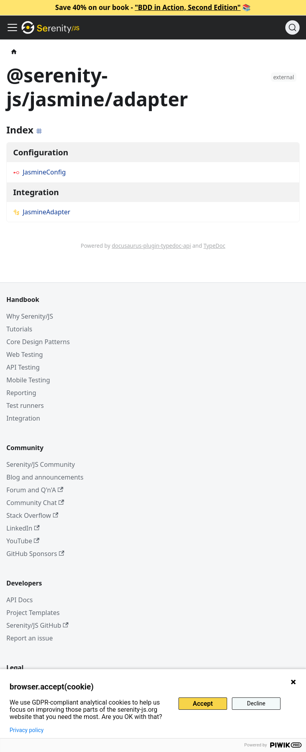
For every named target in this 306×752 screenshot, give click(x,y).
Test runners (25, 405)
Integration (23, 418)
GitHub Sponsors (35, 553)
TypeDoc (215, 245)
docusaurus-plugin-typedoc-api (151, 245)
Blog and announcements (44, 477)
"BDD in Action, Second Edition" (188, 7)
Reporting (21, 392)
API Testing (23, 367)
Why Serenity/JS (29, 316)
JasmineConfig (39, 172)
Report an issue (29, 638)
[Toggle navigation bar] (12, 27)
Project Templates (33, 612)
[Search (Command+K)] (292, 27)
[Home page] (14, 52)
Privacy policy (26, 730)
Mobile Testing (28, 380)
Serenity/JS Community (40, 464)
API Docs (19, 599)
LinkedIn (22, 528)
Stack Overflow (32, 515)
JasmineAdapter (41, 212)
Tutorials (19, 329)
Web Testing (24, 354)
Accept (203, 703)
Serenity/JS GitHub (37, 625)
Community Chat (35, 502)
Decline (256, 703)
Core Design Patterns (38, 341)
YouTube (22, 541)
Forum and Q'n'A (34, 490)
